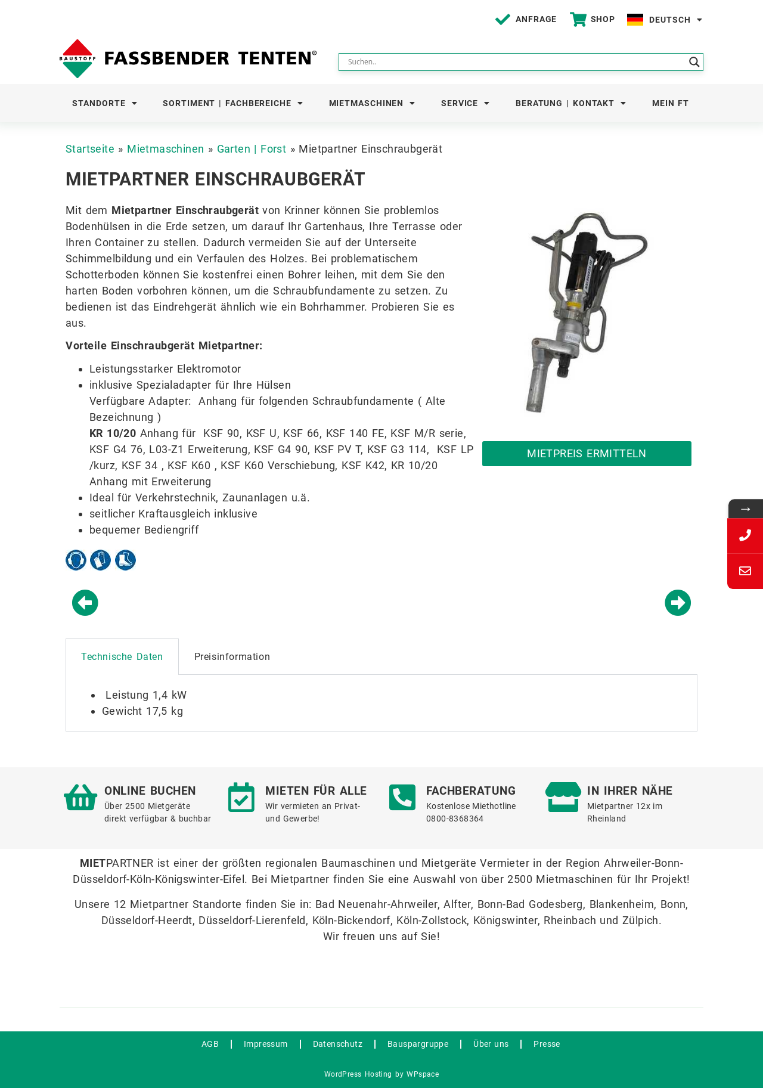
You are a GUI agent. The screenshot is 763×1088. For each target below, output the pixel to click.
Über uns (490, 1044)
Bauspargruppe (417, 1044)
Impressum (266, 1044)
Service (465, 103)
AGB (210, 1044)
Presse (547, 1044)
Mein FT (670, 103)
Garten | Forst (252, 148)
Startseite (90, 148)
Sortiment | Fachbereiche (233, 103)
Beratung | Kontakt (571, 103)
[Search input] (515, 62)
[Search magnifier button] (694, 62)
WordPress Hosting (358, 1074)
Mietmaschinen (372, 103)
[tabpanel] (381, 703)
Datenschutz (337, 1044)
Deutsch (675, 20)
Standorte (104, 103)
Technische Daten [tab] (122, 656)
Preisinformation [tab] (232, 656)
